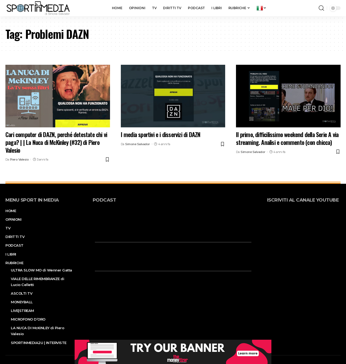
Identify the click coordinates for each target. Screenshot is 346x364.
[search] (321, 8)
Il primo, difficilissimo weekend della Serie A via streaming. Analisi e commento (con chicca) (287, 138)
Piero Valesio (19, 159)
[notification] (313, 8)
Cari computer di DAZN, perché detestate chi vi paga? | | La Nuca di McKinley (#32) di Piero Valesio (56, 142)
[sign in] (306, 8)
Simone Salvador (137, 144)
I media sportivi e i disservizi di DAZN (161, 134)
